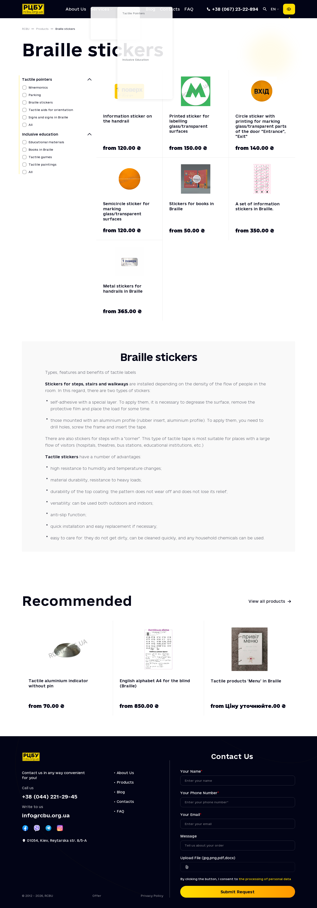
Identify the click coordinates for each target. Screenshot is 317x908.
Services (100, 9)
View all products (267, 601)
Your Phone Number (199, 793)
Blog (150, 9)
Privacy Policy (152, 895)
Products (127, 9)
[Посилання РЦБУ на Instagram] (60, 828)
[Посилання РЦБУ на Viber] (37, 828)
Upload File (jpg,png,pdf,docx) (207, 858)
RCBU (25, 28)
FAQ (188, 9)
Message (188, 836)
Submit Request (238, 892)
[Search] (264, 9)
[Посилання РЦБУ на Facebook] (25, 828)
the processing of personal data (265, 879)
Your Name (191, 771)
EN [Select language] (274, 9)
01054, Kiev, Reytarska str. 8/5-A (57, 840)
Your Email (190, 815)
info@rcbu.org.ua (46, 815)
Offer (96, 895)
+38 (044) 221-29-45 (49, 796)
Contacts (170, 9)
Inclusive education (40, 134)
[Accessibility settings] (289, 9)
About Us (76, 9)
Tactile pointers (37, 79)
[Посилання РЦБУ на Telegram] (48, 828)
